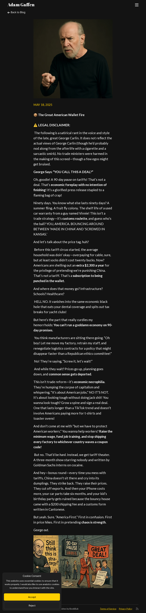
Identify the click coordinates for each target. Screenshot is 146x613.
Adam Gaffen (21, 5)
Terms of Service (108, 608)
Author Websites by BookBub (63, 608)
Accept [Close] (32, 596)
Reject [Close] (32, 605)
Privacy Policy (125, 608)
